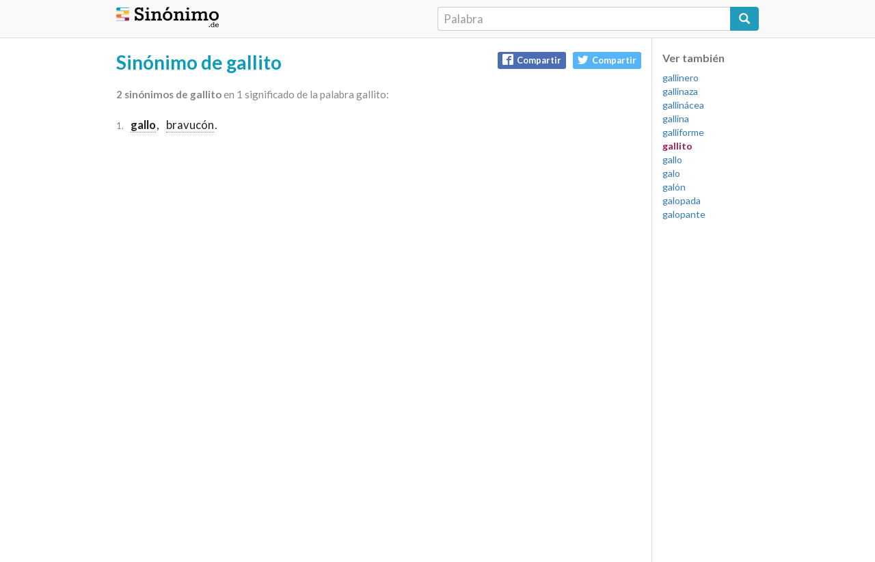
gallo (672, 159)
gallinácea (683, 105)
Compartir (531, 60)
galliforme (683, 132)
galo (671, 173)
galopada (681, 200)
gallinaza (680, 91)
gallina (675, 118)
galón (674, 187)
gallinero (680, 77)
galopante (683, 214)
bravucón (190, 124)
